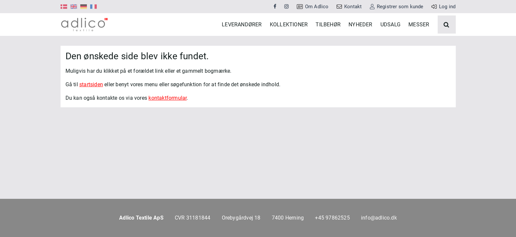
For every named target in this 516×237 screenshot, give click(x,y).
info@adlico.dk (379, 218)
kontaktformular (167, 115)
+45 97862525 (332, 218)
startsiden (91, 101)
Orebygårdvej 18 (241, 218)
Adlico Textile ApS (141, 218)
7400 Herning (288, 218)
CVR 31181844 (192, 218)
